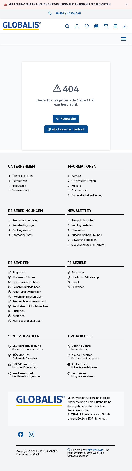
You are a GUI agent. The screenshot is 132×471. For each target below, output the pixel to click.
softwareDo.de (94, 449)
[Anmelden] (77, 26)
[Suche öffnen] (67, 26)
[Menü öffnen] (124, 39)
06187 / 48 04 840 (68, 13)
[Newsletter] (106, 26)
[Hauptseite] (66, 119)
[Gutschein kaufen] (96, 26)
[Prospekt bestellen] (115, 26)
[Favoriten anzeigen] (86, 26)
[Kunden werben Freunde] (125, 26)
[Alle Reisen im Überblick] (66, 129)
